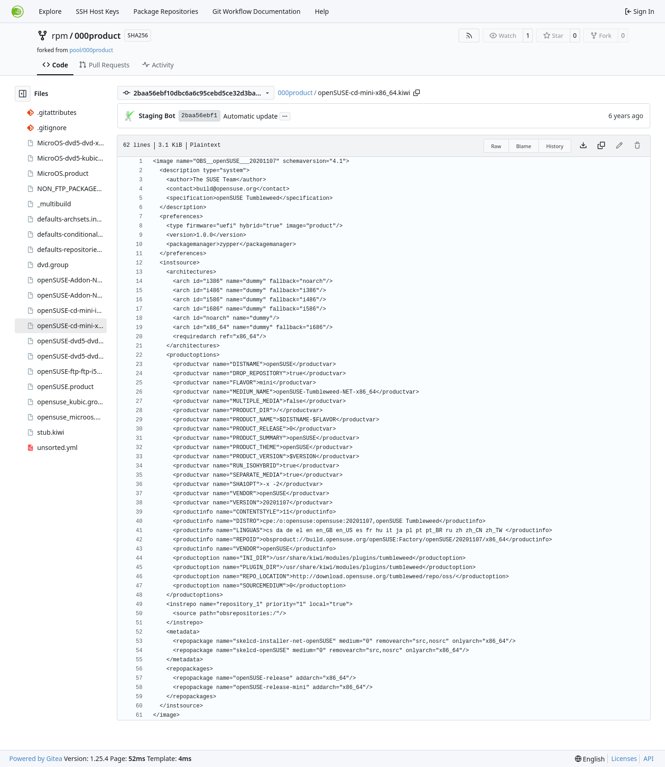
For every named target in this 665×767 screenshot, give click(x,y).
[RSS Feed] (469, 35)
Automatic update (251, 116)
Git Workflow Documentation (256, 11)
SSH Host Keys (97, 11)
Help (322, 11)
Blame (524, 146)
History (554, 146)
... (285, 115)
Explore (50, 11)
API (648, 758)
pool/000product (91, 50)
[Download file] (583, 146)
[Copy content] (601, 146)
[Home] (17, 11)
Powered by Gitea (35, 758)
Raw (496, 146)
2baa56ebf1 (199, 115)
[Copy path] (416, 93)
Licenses (624, 758)
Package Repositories (165, 11)
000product (98, 35)
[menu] (590, 759)
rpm (60, 35)
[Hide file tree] (22, 94)
